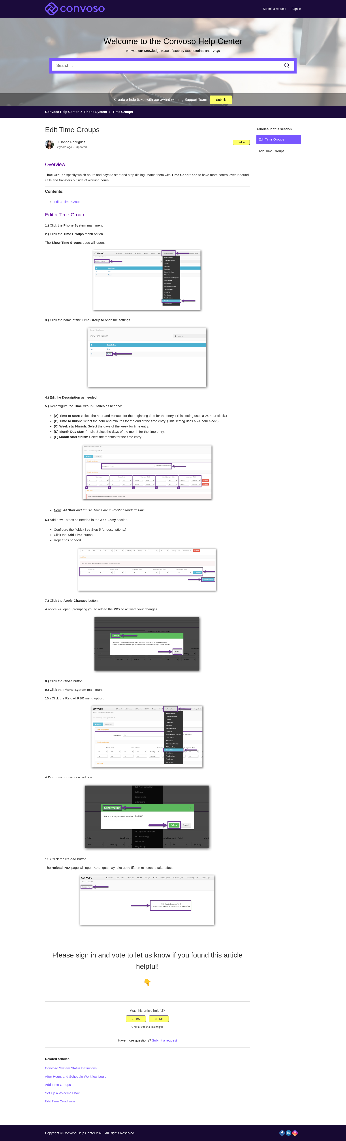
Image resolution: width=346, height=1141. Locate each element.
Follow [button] (241, 142)
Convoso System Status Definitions (71, 1068)
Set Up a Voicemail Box (62, 1093)
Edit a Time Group (67, 202)
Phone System (95, 112)
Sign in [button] (296, 9)
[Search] (173, 66)
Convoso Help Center (62, 112)
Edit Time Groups (271, 139)
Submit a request (274, 9)
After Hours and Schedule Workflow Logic (75, 1076)
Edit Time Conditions (60, 1101)
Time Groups (123, 112)
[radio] (136, 1018)
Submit (221, 99)
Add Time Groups (271, 151)
